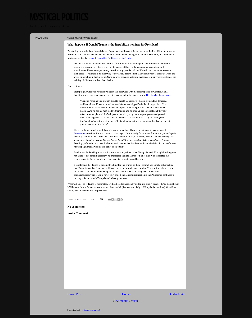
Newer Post (74, 294)
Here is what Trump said (158, 95)
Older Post (176, 294)
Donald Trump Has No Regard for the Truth (110, 58)
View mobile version (125, 300)
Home (126, 294)
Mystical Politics (59, 17)
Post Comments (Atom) (89, 310)
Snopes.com (80, 133)
